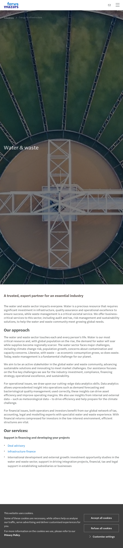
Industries (9, 17)
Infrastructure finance (21, 451)
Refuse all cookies (101, 528)
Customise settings (101, 536)
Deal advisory (16, 445)
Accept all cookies (101, 518)
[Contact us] (109, 5)
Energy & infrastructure (30, 16)
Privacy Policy (12, 535)
